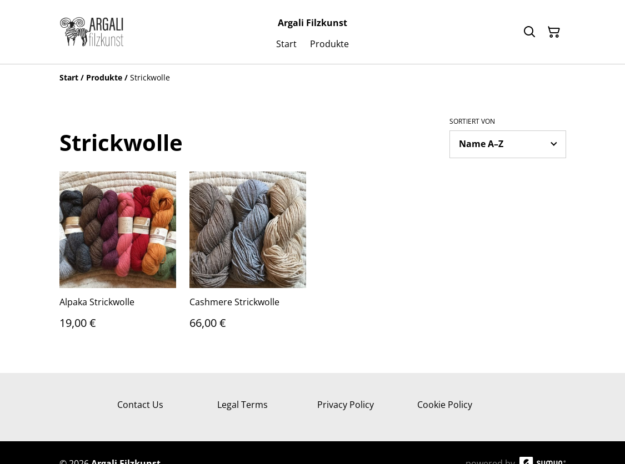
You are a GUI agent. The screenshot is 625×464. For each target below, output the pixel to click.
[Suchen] (529, 32)
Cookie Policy (444, 405)
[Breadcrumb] (312, 77)
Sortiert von (472, 121)
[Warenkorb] (554, 32)
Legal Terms (242, 405)
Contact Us (140, 405)
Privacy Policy (345, 405)
